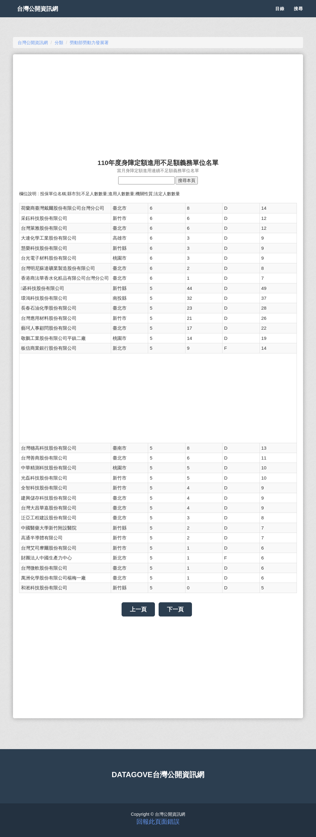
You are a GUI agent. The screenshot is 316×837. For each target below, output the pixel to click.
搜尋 (298, 15)
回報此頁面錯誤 (158, 821)
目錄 (280, 15)
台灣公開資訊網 (43, 15)
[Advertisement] (158, 103)
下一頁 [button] (175, 609)
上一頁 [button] (138, 609)
